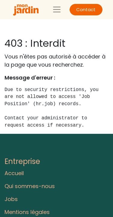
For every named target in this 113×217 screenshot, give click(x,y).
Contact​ (86, 9)
